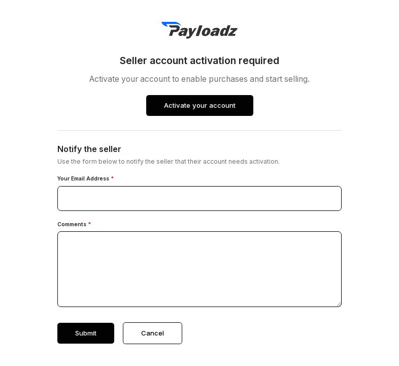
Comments (74, 225)
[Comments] (199, 269)
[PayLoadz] (199, 30)
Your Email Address (85, 179)
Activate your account (200, 105)
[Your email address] (199, 198)
